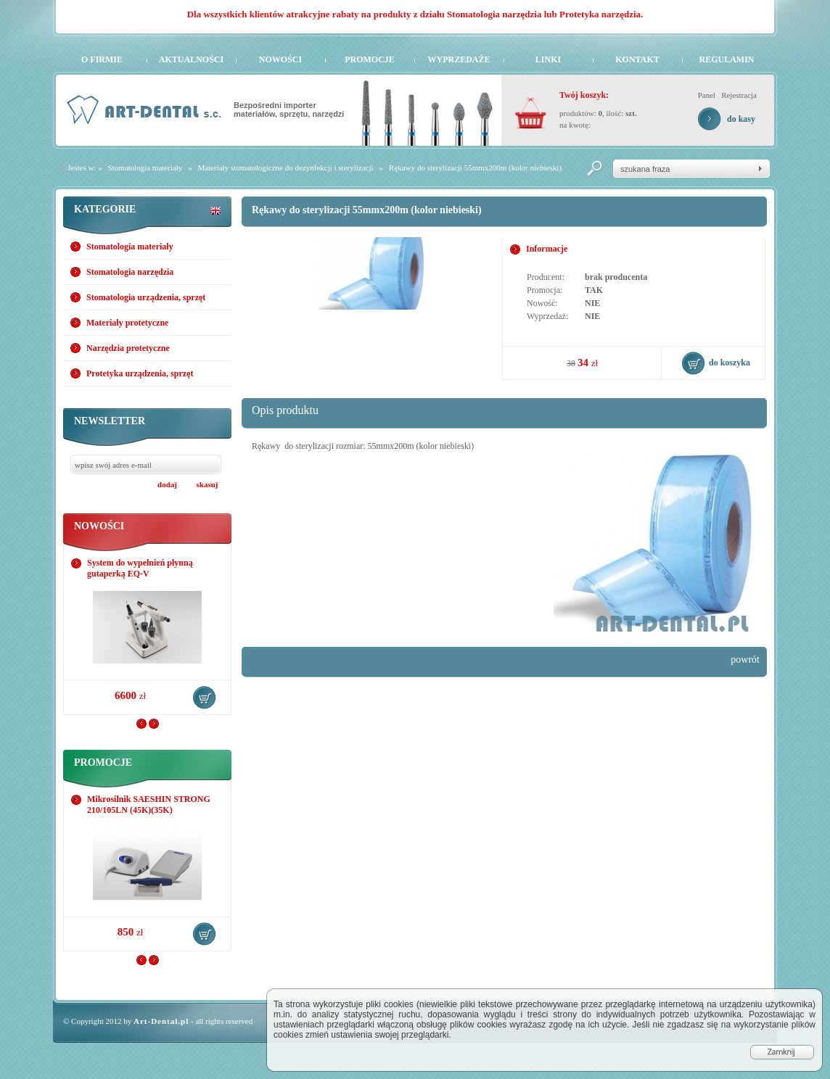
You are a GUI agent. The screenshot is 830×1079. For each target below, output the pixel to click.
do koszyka (204, 697)
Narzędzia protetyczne (128, 348)
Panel (706, 95)
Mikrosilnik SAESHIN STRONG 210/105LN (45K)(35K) (148, 804)
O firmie (102, 59)
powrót (745, 659)
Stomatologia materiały (144, 167)
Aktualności (191, 59)
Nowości (280, 59)
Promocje (370, 59)
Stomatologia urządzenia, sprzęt (145, 297)
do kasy (741, 119)
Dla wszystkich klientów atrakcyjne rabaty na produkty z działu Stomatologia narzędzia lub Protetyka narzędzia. (415, 14)
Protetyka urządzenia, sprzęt (139, 373)
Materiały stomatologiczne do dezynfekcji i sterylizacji (285, 167)
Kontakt (637, 59)
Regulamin (726, 59)
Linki (548, 59)
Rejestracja (739, 95)
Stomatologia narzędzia (129, 272)
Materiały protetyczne (127, 323)
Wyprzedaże (458, 59)
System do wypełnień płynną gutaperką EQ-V (140, 568)
